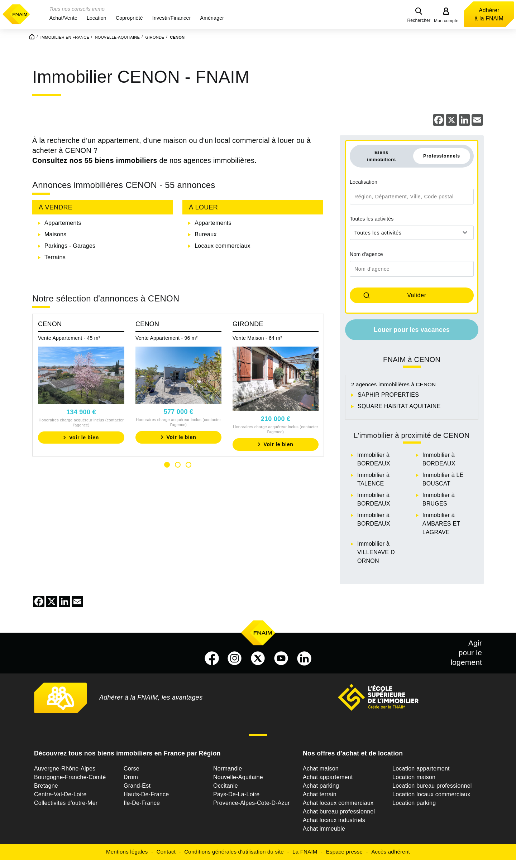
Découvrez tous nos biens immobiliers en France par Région (127, 753)
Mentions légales (127, 852)
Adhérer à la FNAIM (489, 14)
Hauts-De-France (146, 794)
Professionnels (441, 156)
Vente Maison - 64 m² (257, 338)
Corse (131, 768)
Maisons (55, 234)
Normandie (227, 768)
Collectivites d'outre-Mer (65, 803)
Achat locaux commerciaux (338, 803)
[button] (63, 18)
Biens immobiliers (381, 156)
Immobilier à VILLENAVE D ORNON (376, 552)
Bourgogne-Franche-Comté (70, 777)
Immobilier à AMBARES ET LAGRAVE (441, 523)
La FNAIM (304, 852)
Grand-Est (137, 786)
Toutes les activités (372, 219)
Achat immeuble (324, 829)
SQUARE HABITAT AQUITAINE (399, 406)
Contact (166, 852)
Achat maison (321, 768)
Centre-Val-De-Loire (60, 794)
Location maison (413, 777)
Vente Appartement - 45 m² (69, 338)
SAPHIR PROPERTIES (388, 395)
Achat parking (321, 786)
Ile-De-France (142, 803)
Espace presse (344, 852)
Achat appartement (328, 777)
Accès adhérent (390, 852)
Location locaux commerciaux (431, 794)
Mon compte (446, 20)
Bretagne (46, 786)
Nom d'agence (366, 254)
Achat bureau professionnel (339, 811)
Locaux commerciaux (222, 246)
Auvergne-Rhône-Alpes (64, 768)
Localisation (363, 182)
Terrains (55, 257)
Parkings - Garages (69, 246)
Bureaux (205, 234)
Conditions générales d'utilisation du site (234, 852)
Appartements (62, 223)
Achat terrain (319, 794)
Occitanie (225, 786)
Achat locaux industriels (334, 820)
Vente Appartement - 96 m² (166, 338)
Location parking (414, 803)
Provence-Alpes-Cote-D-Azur (251, 803)
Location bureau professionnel (432, 786)
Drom (131, 777)
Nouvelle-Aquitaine (238, 777)
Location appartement (421, 768)
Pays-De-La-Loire (236, 794)
